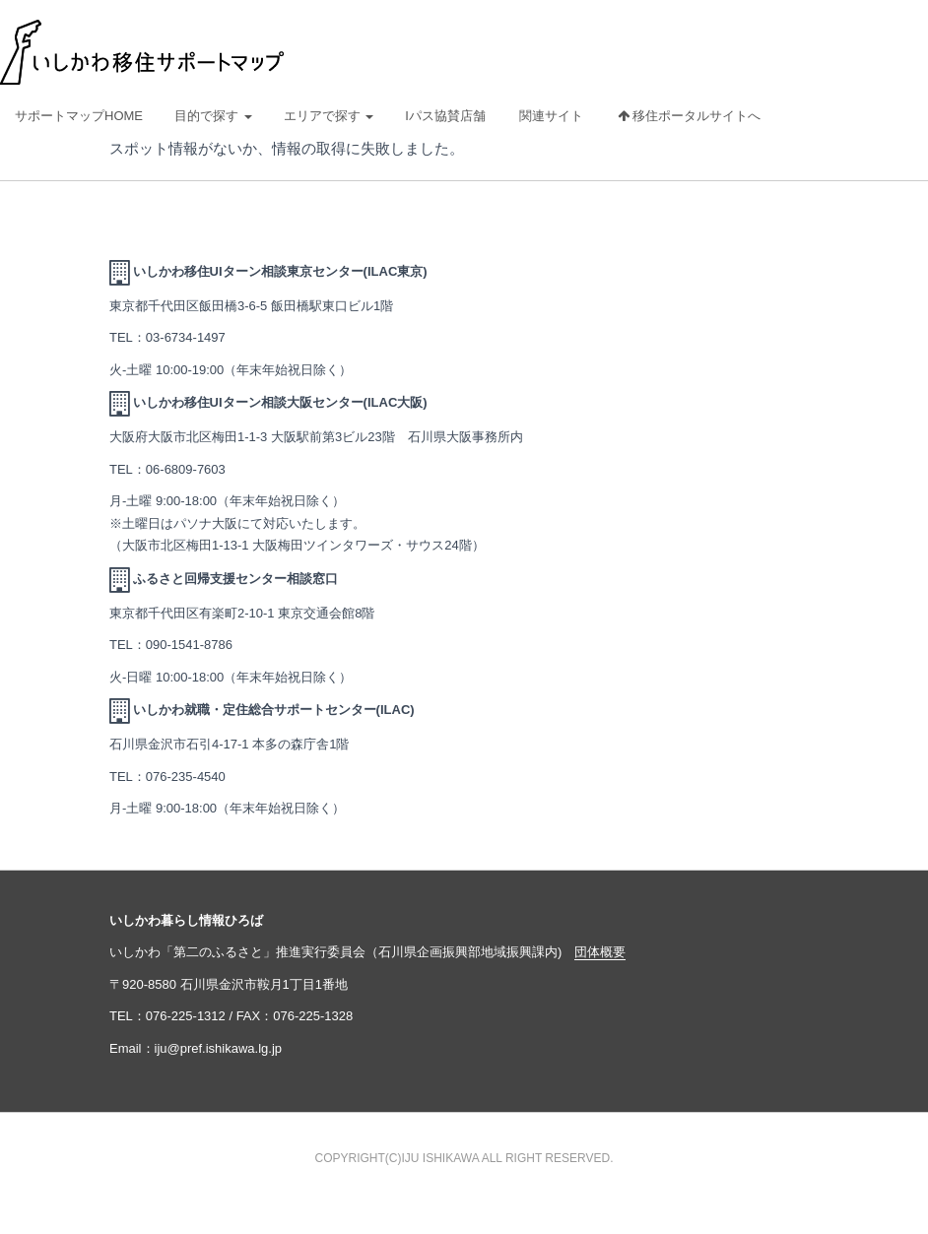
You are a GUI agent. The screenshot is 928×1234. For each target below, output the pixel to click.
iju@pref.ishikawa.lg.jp (219, 1048)
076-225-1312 (186, 1015)
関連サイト (551, 115)
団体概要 (600, 951)
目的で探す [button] (213, 115)
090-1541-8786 (189, 644)
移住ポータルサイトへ (690, 115)
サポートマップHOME (79, 115)
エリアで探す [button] (329, 115)
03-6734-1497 (186, 337)
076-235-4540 (186, 776)
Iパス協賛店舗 (445, 115)
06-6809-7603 (186, 469)
